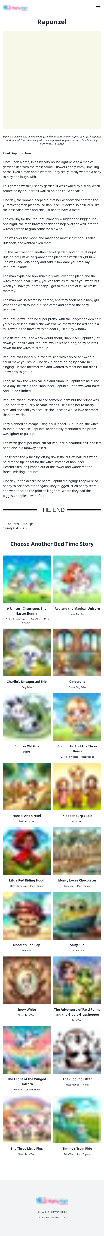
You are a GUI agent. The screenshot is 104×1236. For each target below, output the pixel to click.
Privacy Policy (59, 1211)
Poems (26, 751)
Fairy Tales (36, 619)
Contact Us (43, 1211)
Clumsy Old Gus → (15, 528)
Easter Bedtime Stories (17, 619)
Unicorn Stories (33, 1089)
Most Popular (77, 614)
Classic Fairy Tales (77, 687)
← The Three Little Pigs (18, 524)
